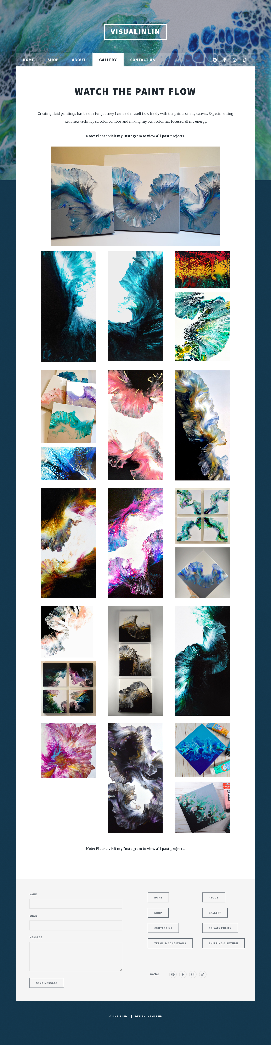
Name (33, 894)
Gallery (108, 59)
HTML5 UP (154, 1016)
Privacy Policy (220, 928)
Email (33, 915)
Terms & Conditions (170, 943)
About (79, 59)
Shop (53, 59)
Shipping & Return (223, 943)
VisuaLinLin (135, 31)
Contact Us (142, 59)
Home (28, 59)
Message (36, 937)
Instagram (132, 136)
